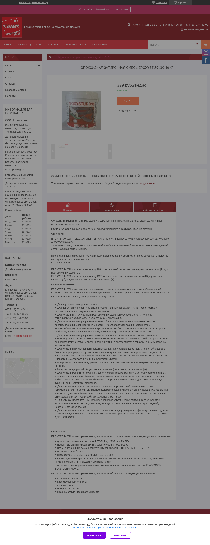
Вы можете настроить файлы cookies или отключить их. (103, 527)
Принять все (94, 535)
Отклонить (120, 535)
